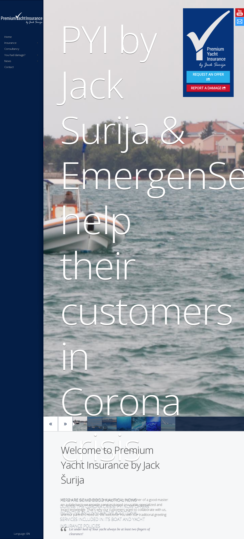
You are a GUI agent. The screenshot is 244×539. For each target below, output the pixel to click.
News (21, 61)
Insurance (21, 43)
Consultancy (11, 49)
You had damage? (21, 55)
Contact (9, 67)
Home (8, 37)
